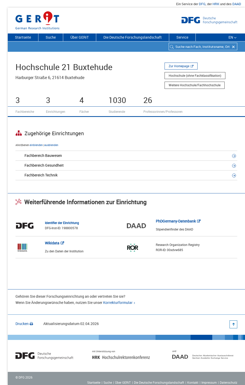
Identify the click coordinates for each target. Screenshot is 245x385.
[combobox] (203, 46)
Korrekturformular (118, 302)
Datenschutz (228, 382)
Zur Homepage (179, 66)
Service (182, 37)
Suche (51, 37)
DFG (202, 4)
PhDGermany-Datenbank (176, 221)
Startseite (23, 37)
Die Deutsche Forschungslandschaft (132, 37)
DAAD (236, 4)
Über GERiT (79, 37)
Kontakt (192, 382)
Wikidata (52, 243)
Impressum (209, 382)
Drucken (24, 323)
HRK (216, 4)
